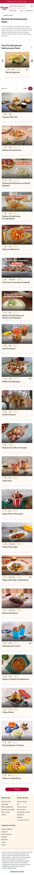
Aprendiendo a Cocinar (23, 812)
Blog (20, 10)
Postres (3, 842)
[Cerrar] (32, 852)
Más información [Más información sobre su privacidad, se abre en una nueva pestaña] (12, 868)
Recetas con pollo (6, 834)
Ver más (17, 789)
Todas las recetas (8, 15)
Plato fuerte (4, 839)
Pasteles (3, 845)
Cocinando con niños (23, 820)
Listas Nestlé (4, 804)
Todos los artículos (22, 801)
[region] (17, 862)
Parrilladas (4, 837)
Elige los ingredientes (7, 807)
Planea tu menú (5, 812)
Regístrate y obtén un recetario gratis (17, 1)
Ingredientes (20, 814)
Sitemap (3, 814)
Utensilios (19, 817)
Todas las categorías (6, 829)
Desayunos (4, 832)
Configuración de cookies (17, 871)
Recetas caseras (21, 809)
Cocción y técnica (22, 807)
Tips (18, 804)
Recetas (13, 10)
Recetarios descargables (8, 809)
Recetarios (29, 10)
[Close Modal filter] (30, 88)
